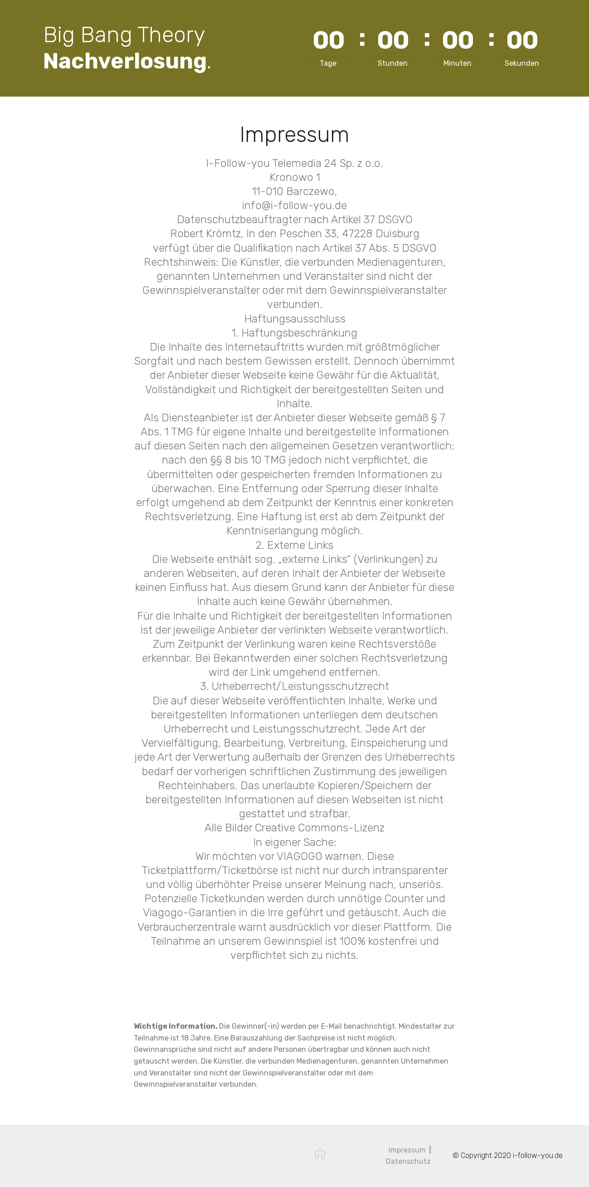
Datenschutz (408, 1161)
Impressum (407, 1150)
